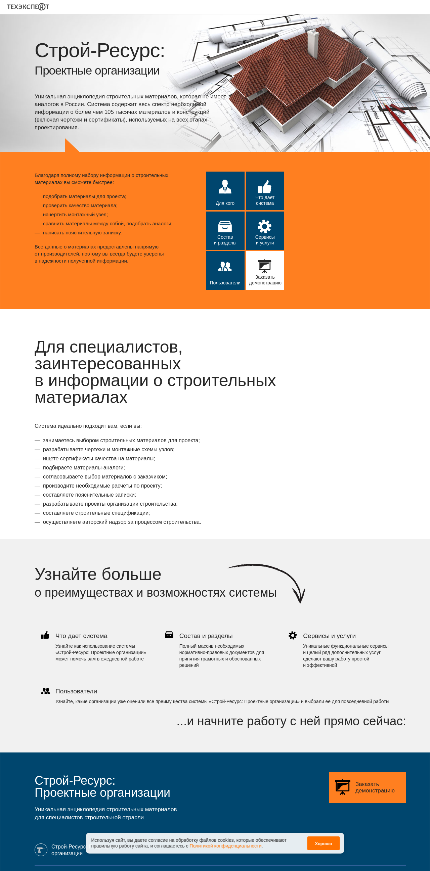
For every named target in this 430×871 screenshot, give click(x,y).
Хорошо (323, 843)
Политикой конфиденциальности (225, 846)
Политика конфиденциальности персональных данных (322, 858)
